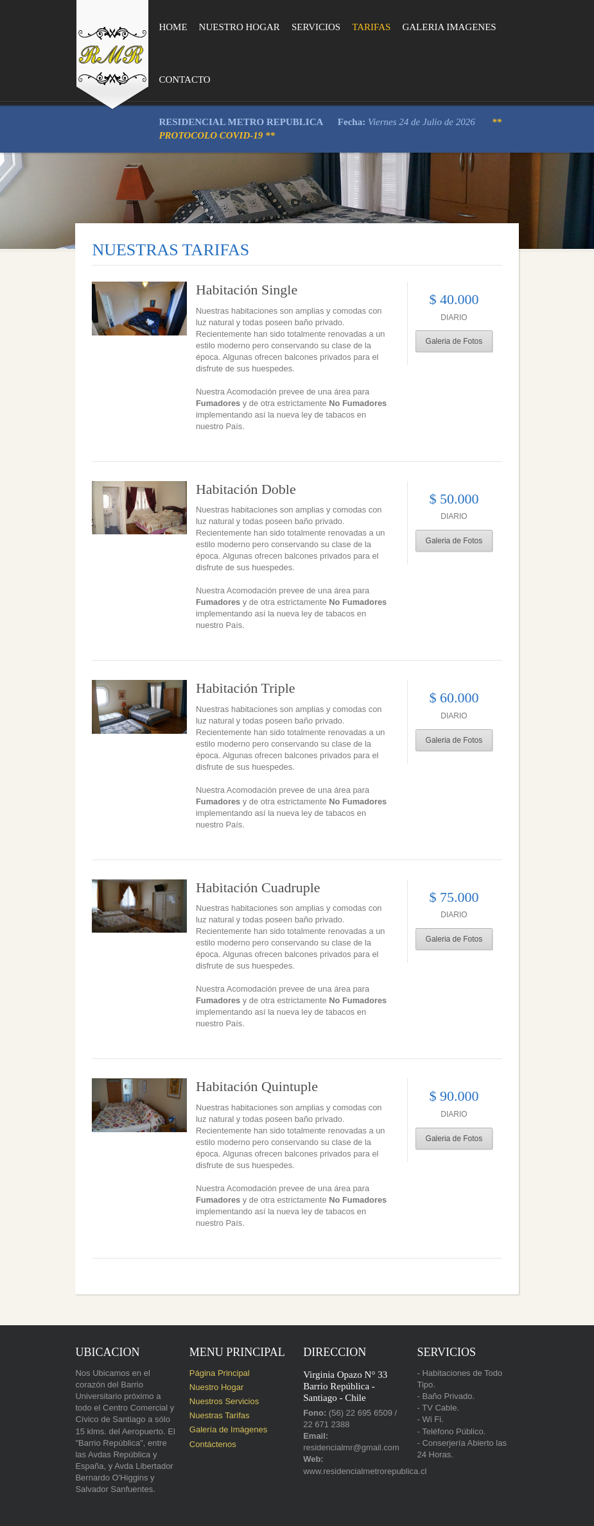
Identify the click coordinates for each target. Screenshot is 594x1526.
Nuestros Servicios (215, 1348)
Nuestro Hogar (220, 27)
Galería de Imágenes (219, 1377)
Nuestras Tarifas (210, 1363)
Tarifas (352, 27)
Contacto (166, 79)
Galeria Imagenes (430, 27)
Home (155, 27)
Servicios (297, 27)
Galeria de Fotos (468, 341)
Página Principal (210, 1320)
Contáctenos (203, 1391)
